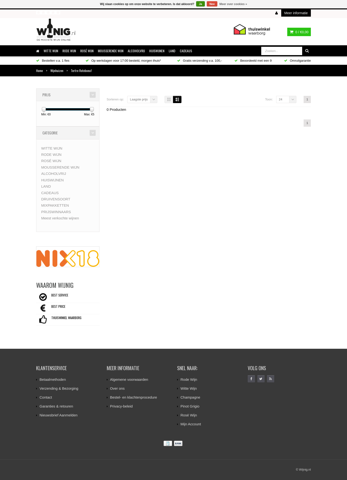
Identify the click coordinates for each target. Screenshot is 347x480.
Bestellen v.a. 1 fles (52, 60)
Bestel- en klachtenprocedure (133, 397)
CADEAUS (186, 50)
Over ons (117, 388)
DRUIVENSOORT (55, 199)
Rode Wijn (188, 379)
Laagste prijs (139, 99)
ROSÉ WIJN (86, 50)
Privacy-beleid (121, 406)
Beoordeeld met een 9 (253, 60)
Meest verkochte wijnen (60, 218)
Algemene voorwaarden (129, 379)
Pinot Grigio (189, 406)
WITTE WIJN (51, 50)
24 (280, 99)
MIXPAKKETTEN (55, 205)
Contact (46, 397)
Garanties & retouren (56, 406)
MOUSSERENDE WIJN (110, 50)
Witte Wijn (188, 388)
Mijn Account (190, 424)
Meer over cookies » (233, 4)
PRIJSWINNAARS (56, 212)
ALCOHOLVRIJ (136, 50)
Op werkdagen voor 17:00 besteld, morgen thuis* (123, 60)
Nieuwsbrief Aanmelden (59, 415)
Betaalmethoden (53, 379)
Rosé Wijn (188, 415)
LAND (172, 50)
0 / (299, 32)
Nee (212, 4)
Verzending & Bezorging (59, 388)
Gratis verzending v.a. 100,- (199, 60)
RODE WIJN (69, 50)
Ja (200, 4)
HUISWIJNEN (156, 50)
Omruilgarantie (297, 60)
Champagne (190, 397)
